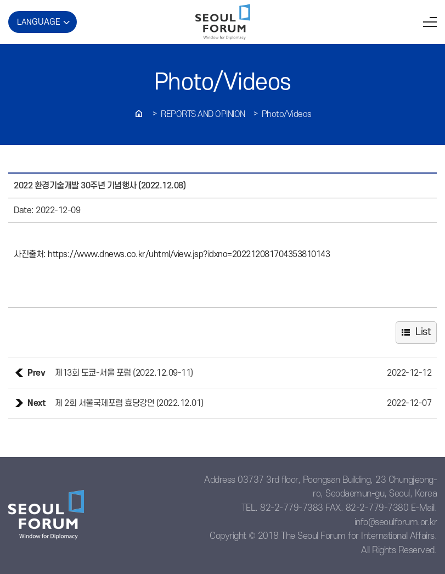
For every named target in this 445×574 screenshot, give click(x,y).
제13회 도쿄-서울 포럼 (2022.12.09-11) (124, 373)
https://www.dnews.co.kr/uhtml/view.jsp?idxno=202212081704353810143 (189, 254)
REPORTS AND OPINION (203, 114)
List (423, 332)
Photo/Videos (287, 114)
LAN (38, 22)
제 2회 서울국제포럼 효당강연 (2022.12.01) (129, 403)
